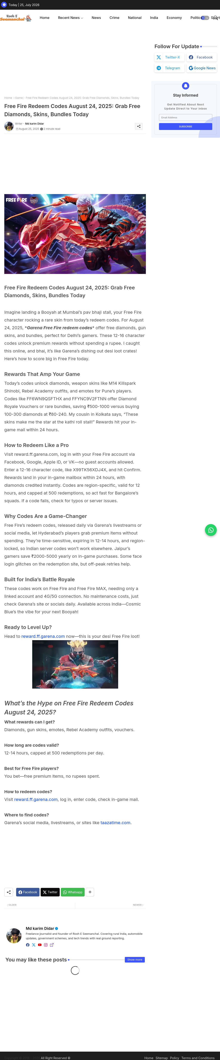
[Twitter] (50, 892)
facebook (205, 57)
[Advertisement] (75, 60)
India (154, 17)
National (135, 17)
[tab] (44, 18)
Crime (114, 17)
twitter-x (172, 57)
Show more (134, 959)
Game (19, 97)
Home (44, 17)
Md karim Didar (40, 928)
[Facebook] (28, 892)
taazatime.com (115, 822)
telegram (172, 68)
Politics (196, 17)
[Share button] (90, 892)
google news (204, 68)
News (96, 17)
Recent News (69, 17)
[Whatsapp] (73, 892)
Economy (174, 17)
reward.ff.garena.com (43, 636)
